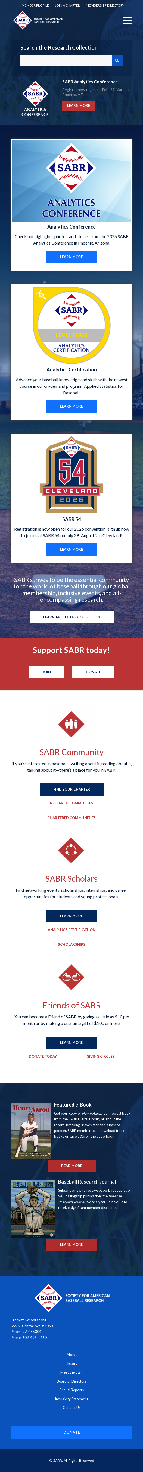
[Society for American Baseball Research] (59, 20)
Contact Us (71, 1407)
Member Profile (35, 5)
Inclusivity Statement (71, 1399)
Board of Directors (71, 1381)
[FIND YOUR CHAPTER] (72, 789)
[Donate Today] (42, 1056)
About (72, 1354)
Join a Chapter (67, 5)
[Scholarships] (71, 944)
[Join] (46, 672)
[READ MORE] (72, 1166)
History (71, 1363)
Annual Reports (71, 1390)
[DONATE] (71, 1432)
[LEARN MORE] (71, 257)
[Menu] (124, 20)
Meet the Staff (71, 1372)
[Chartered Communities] (71, 818)
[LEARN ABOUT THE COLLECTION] (72, 617)
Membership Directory (105, 5)
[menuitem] (35, 5)
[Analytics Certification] (71, 930)
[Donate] (93, 672)
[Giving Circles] (100, 1056)
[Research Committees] (71, 803)
